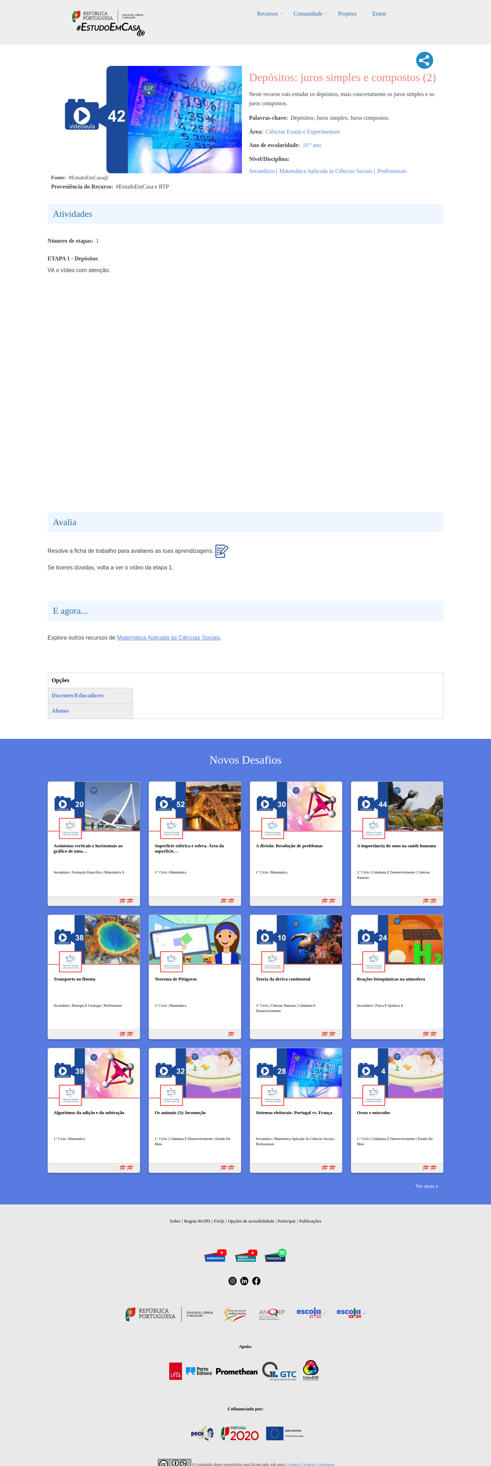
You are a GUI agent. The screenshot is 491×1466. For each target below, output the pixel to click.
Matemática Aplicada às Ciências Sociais (326, 171)
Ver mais (425, 1186)
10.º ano (312, 145)
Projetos (347, 14)
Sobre (175, 1221)
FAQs (219, 1221)
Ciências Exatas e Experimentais (303, 132)
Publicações (310, 1221)
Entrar (379, 14)
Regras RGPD (197, 1221)
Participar (287, 1221)
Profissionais (392, 171)
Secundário (262, 171)
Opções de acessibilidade (251, 1221)
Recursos (267, 14)
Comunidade (307, 14)
